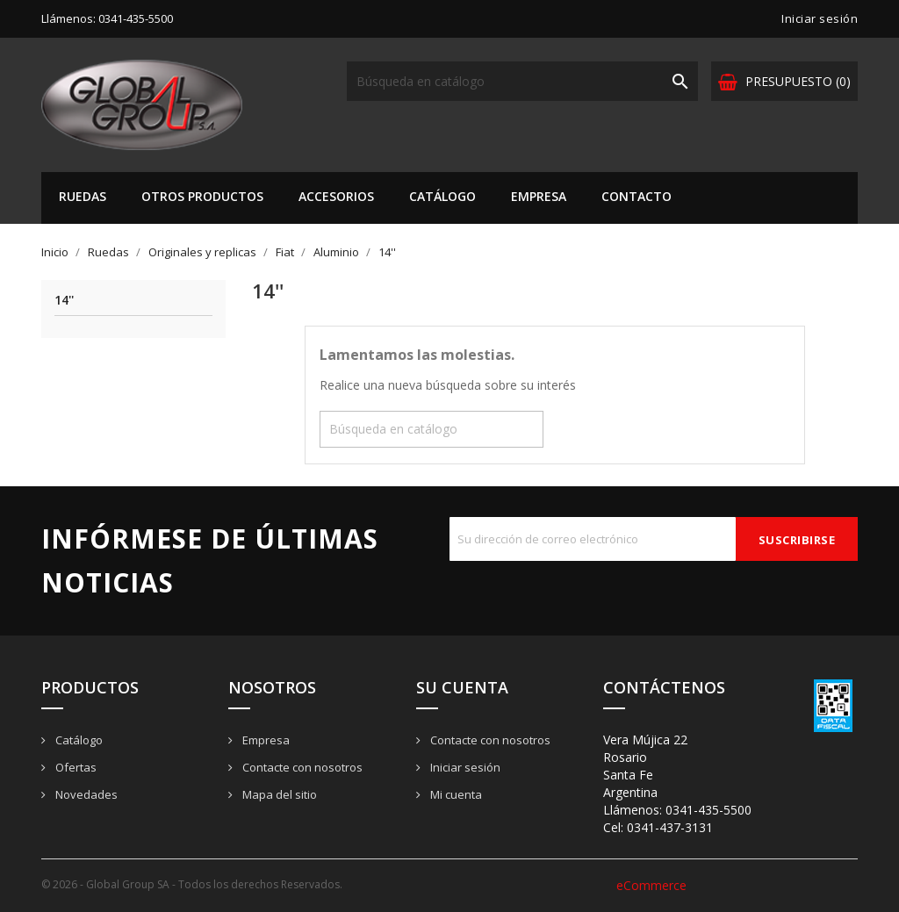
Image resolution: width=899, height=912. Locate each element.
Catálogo (442, 196)
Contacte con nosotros (301, 767)
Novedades (85, 794)
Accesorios (336, 196)
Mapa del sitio (278, 794)
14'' (64, 300)
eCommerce (651, 885)
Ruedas (82, 196)
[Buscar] (522, 81)
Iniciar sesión (464, 767)
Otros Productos (202, 196)
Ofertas (75, 767)
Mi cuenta (455, 794)
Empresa (538, 196)
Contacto (636, 196)
